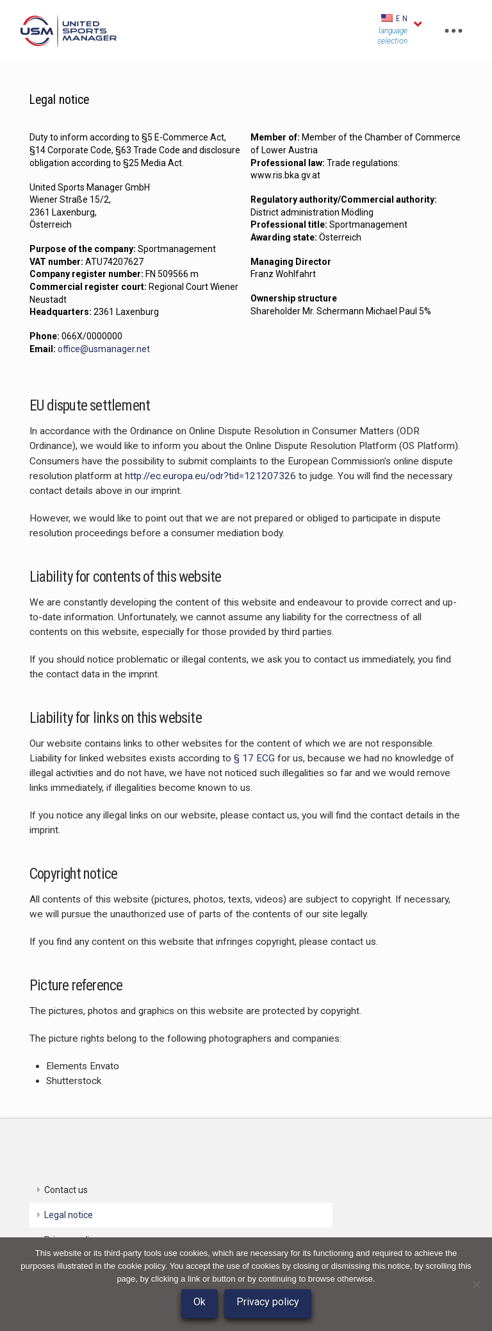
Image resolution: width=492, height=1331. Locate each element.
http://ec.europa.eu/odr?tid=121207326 (210, 476)
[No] (476, 1284)
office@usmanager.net (104, 349)
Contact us (66, 1190)
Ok (199, 1302)
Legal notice (68, 1215)
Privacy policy (267, 1302)
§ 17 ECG (254, 758)
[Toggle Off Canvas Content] (454, 31)
